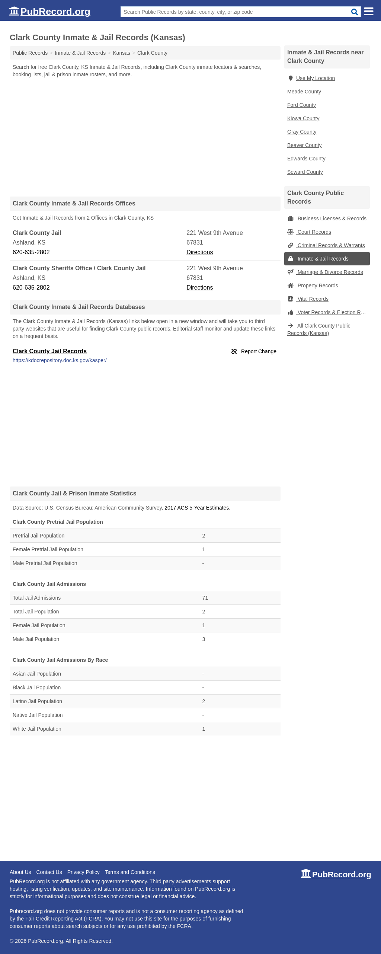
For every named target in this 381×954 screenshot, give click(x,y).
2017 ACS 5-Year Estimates (196, 508)
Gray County (302, 132)
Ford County (301, 105)
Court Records (309, 232)
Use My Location (311, 78)
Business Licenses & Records (326, 218)
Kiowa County (303, 118)
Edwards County (306, 159)
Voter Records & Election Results (328, 312)
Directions (199, 252)
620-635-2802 (31, 252)
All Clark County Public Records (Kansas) (318, 329)
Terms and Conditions (130, 872)
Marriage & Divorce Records (325, 272)
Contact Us (49, 872)
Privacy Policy (83, 872)
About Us (20, 872)
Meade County (304, 92)
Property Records (312, 285)
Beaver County (304, 145)
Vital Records (308, 299)
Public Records (30, 53)
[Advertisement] (145, 137)
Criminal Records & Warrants (326, 245)
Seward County (305, 172)
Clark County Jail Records (50, 351)
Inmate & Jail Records (318, 259)
